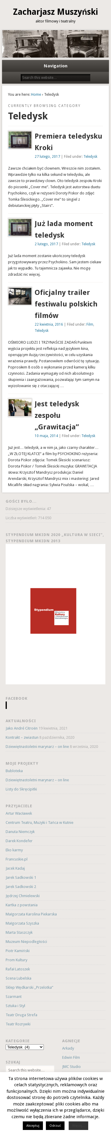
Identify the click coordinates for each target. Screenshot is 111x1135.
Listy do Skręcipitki (21, 789)
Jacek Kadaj (15, 868)
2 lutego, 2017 (46, 244)
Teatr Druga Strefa (21, 1015)
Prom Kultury (16, 960)
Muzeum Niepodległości (26, 941)
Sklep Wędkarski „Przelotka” (29, 987)
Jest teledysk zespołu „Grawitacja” (57, 415)
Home (36, 94)
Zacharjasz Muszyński (55, 12)
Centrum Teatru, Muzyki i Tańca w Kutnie (39, 822)
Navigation (55, 66)
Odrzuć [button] (55, 1126)
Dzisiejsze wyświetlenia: (26, 508)
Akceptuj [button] (32, 1126)
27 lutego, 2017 (47, 157)
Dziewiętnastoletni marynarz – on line (37, 746)
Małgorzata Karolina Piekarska (31, 914)
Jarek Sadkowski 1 (21, 877)
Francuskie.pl (17, 859)
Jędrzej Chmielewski (22, 896)
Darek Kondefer (19, 841)
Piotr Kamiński (17, 951)
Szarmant (14, 996)
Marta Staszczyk (19, 932)
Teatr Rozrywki (18, 1024)
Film (89, 324)
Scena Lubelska (18, 978)
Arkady (68, 1048)
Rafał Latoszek (18, 969)
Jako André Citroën (22, 728)
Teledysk (90, 157)
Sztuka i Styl (15, 1006)
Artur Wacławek (19, 813)
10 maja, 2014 (46, 436)
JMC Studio (71, 1066)
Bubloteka (14, 771)
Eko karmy (14, 850)
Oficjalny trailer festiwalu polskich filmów (66, 304)
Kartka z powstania (22, 905)
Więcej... (78, 1126)
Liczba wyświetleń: (22, 518)
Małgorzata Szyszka (22, 923)
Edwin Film (71, 1057)
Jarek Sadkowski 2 (21, 886)
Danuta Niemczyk (20, 831)
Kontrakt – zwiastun (22, 737)
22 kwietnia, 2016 (49, 324)
